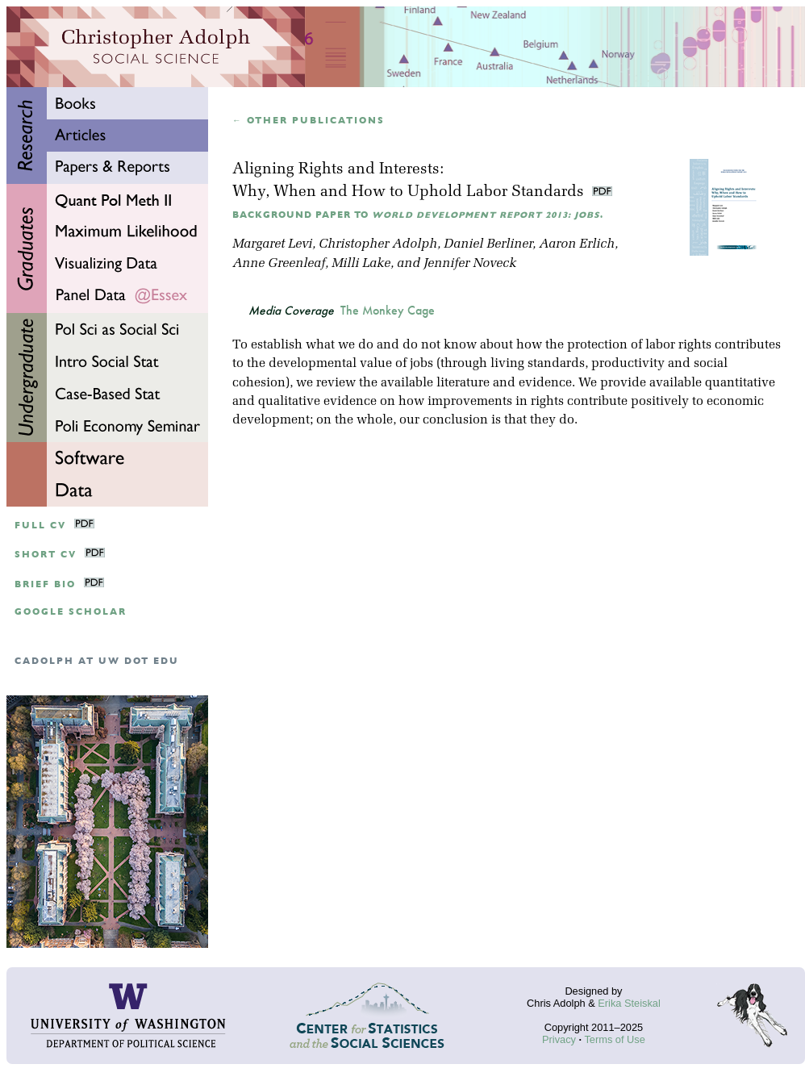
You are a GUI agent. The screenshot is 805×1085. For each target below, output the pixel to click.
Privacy (559, 1039)
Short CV (46, 554)
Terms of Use (614, 1039)
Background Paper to (417, 215)
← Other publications (308, 120)
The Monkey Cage (387, 310)
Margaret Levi (272, 244)
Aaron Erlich (577, 244)
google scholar (71, 612)
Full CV (40, 525)
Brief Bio (45, 584)
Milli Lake (361, 263)
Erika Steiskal (629, 1003)
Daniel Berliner (488, 244)
